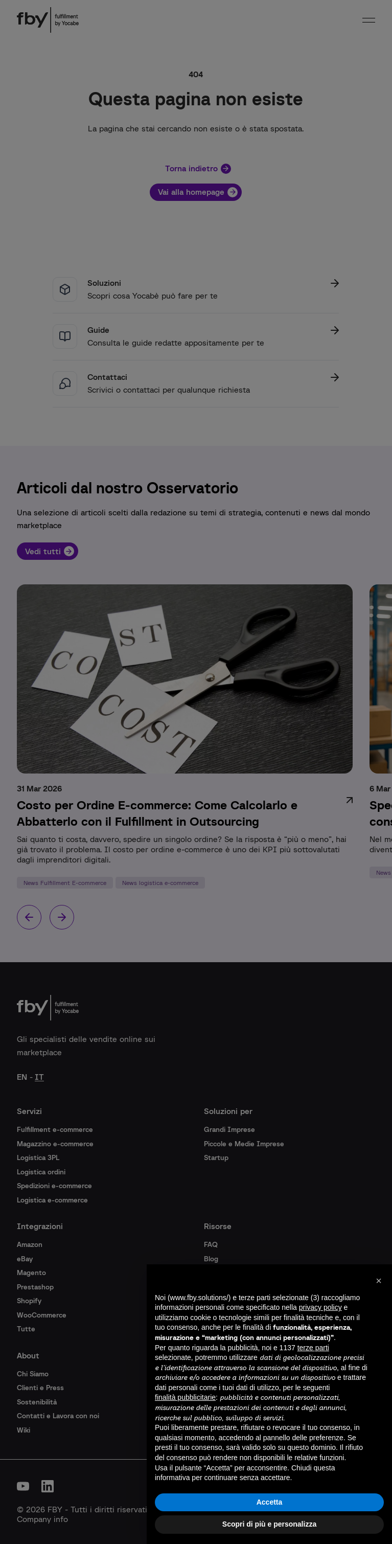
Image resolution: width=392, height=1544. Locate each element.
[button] (379, 1281)
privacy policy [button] (320, 1307)
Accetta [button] (270, 1502)
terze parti (313, 1348)
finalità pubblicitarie (185, 1397)
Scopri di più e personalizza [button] (269, 1524)
